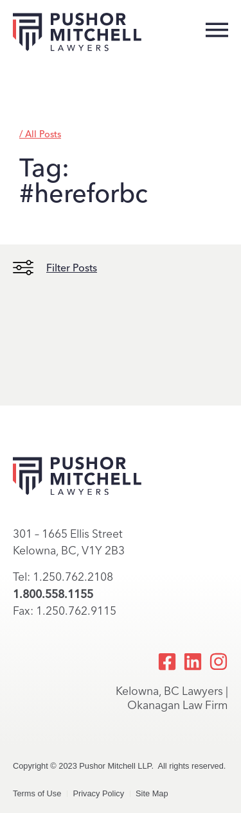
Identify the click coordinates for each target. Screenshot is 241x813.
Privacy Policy (98, 793)
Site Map (152, 793)
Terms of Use (37, 793)
